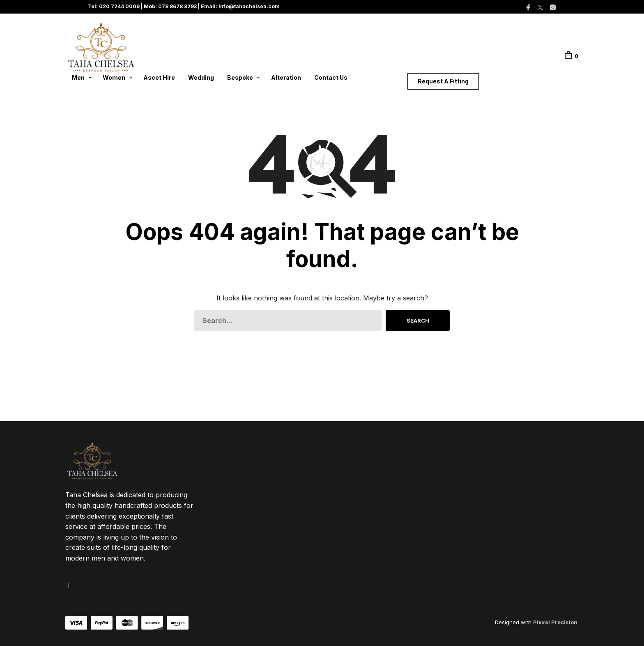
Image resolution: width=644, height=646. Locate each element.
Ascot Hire (159, 77)
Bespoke (240, 77)
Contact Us (330, 77)
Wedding (201, 77)
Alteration (286, 77)
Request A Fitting (443, 81)
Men (78, 77)
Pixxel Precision (555, 622)
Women (114, 77)
